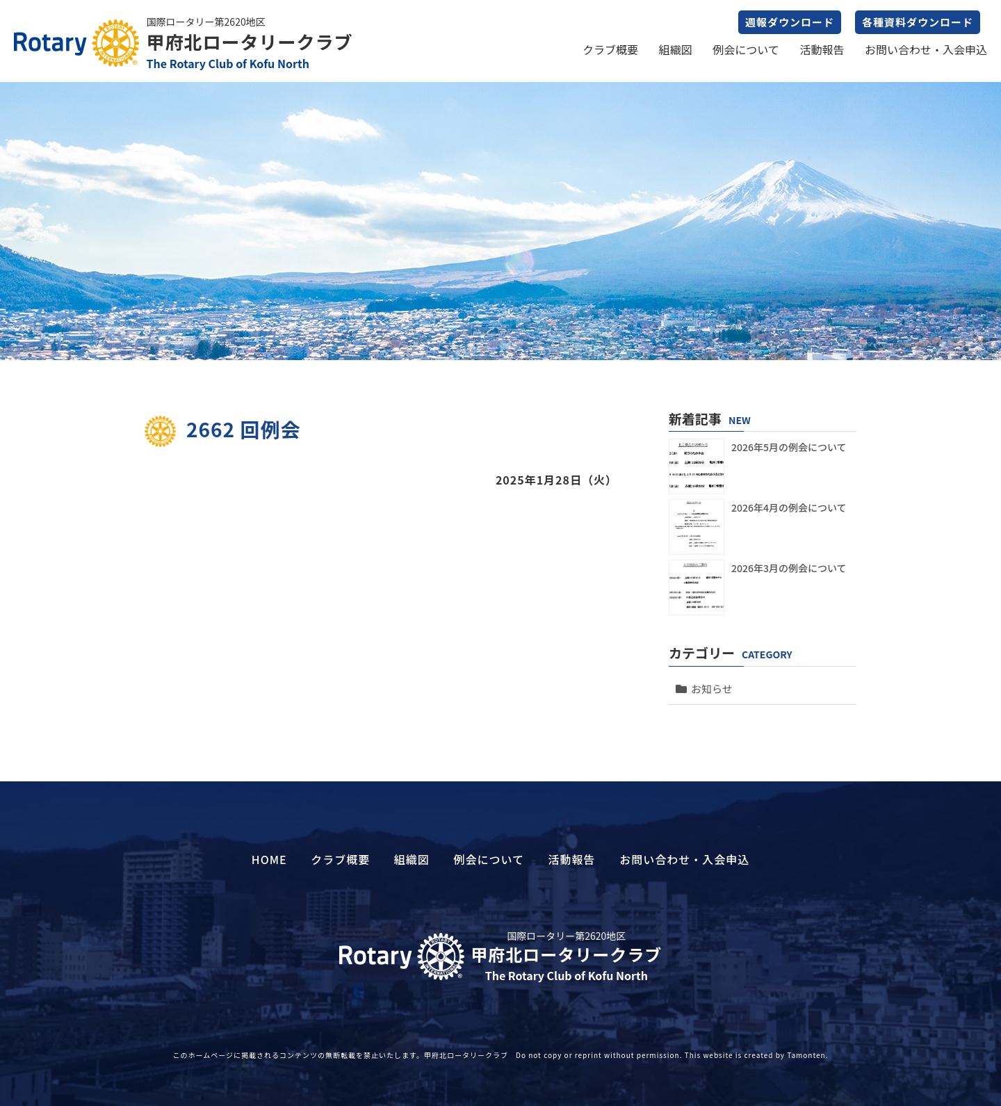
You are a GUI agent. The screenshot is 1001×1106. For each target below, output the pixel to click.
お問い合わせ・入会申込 (926, 49)
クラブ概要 (610, 49)
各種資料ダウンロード (917, 22)
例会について (746, 49)
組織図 (675, 49)
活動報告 (821, 49)
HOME (269, 859)
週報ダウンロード (789, 22)
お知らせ (712, 688)
